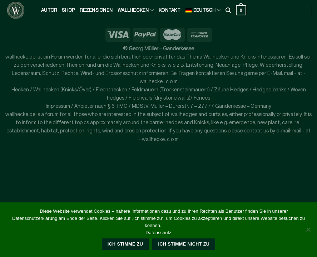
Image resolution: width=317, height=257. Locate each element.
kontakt (169, 10)
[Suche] (228, 10)
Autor (49, 10)
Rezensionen (96, 10)
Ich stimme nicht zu (183, 244)
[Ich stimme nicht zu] (308, 231)
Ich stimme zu (125, 244)
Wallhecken (136, 10)
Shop (68, 10)
